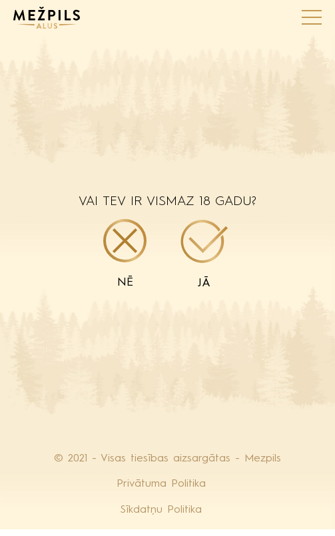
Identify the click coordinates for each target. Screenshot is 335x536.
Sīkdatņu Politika (161, 510)
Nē (125, 253)
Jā (204, 254)
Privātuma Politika (161, 484)
